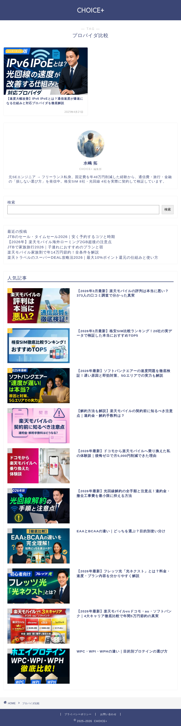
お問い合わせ (108, 714)
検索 (11, 202)
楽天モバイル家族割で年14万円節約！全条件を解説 (53, 252)
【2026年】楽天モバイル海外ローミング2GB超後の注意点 (59, 242)
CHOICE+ (90, 10)
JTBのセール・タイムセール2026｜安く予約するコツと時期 (61, 236)
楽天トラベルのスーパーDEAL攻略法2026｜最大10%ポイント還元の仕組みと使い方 (82, 257)
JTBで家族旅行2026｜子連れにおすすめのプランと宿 (55, 247)
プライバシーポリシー (78, 714)
